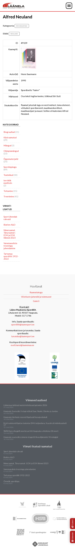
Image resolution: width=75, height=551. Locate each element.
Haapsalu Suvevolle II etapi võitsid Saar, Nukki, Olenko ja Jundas (31, 411)
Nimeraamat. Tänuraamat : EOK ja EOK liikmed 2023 (10, 234)
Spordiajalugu (10, 167)
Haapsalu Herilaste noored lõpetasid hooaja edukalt (25, 417)
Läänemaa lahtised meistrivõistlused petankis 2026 (25, 405)
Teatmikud (8, 175)
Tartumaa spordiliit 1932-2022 (11, 256)
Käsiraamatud (10, 137)
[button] (69, 6)
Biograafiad (21, 26)
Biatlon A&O (9, 224)
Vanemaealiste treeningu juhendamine (10, 246)
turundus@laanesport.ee (23, 336)
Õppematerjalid (11, 159)
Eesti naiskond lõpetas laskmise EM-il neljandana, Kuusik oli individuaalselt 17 (35, 424)
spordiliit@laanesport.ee (22, 324)
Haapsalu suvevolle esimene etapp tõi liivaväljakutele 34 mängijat (31, 437)
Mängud (7, 145)
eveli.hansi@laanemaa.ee (22, 345)
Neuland (14, 34)
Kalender (72, 537)
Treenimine (9, 196)
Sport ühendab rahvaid (10, 217)
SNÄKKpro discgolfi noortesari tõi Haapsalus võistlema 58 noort (31, 431)
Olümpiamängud (11, 151)
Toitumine (8, 191)
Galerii (72, 524)
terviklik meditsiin (8, 181)
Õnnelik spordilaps (12, 481)
